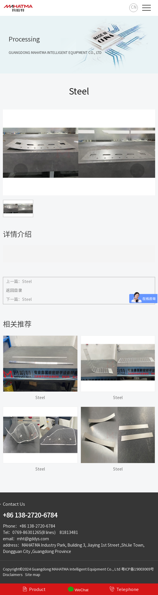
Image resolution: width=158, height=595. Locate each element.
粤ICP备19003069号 (137, 569)
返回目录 (14, 290)
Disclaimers (12, 575)
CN (133, 7)
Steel (27, 281)
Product (33, 589)
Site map (32, 575)
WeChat (78, 589)
